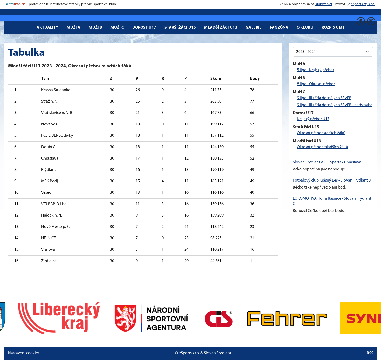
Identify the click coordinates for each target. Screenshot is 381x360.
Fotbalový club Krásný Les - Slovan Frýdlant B (332, 180)
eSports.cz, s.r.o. (363, 4)
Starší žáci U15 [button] (180, 28)
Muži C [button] (117, 28)
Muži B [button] (95, 28)
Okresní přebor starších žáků (321, 133)
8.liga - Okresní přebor (316, 84)
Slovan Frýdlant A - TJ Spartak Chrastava (327, 162)
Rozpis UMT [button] (333, 28)
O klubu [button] (305, 28)
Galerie (254, 28)
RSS (370, 353)
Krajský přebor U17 (313, 119)
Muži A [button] (73, 28)
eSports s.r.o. (189, 353)
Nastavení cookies (23, 353)
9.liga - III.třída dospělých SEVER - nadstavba (334, 105)
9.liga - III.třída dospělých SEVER (324, 98)
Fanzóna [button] (279, 28)
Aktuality (47, 28)
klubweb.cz (323, 4)
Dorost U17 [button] (144, 28)
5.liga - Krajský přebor (315, 70)
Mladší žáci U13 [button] (220, 28)
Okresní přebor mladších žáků (322, 147)
